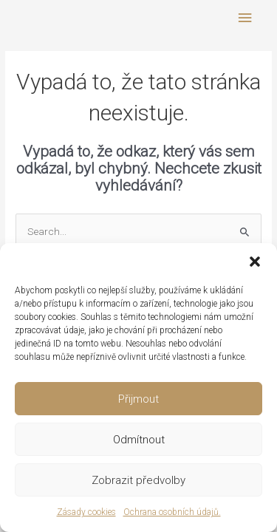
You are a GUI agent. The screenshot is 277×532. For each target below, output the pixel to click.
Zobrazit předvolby (138, 480)
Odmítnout (139, 439)
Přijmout (138, 399)
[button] (254, 261)
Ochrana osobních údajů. (172, 512)
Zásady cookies (86, 512)
